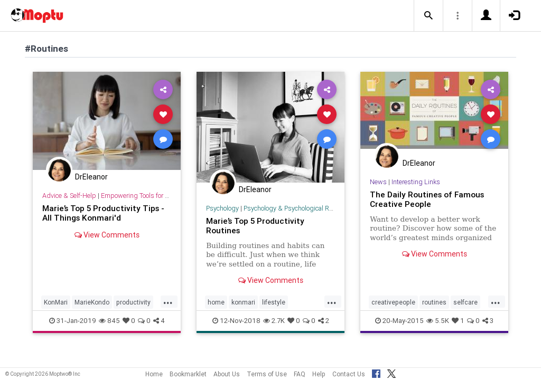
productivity (133, 302)
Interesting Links (415, 181)
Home (154, 374)
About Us (226, 374)
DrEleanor (91, 177)
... (168, 301)
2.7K (274, 320)
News (378, 181)
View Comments (106, 235)
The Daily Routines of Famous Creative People (427, 199)
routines (434, 302)
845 (109, 320)
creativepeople (393, 302)
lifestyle (273, 302)
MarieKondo (91, 302)
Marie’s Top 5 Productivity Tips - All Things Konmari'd (103, 213)
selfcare (465, 302)
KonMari (56, 302)
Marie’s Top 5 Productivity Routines (255, 225)
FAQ (299, 374)
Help (318, 374)
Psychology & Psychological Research (297, 208)
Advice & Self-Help (69, 195)
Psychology (222, 208)
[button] (428, 15)
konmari (243, 302)
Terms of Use (267, 374)
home (216, 302)
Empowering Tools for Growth (143, 195)
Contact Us (348, 374)
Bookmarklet (188, 374)
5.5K (437, 320)
